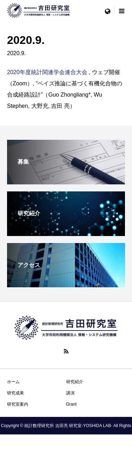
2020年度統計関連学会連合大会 (47, 72)
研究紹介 (74, 381)
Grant (71, 404)
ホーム (13, 381)
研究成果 (15, 393)
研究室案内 (17, 404)
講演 (70, 393)
